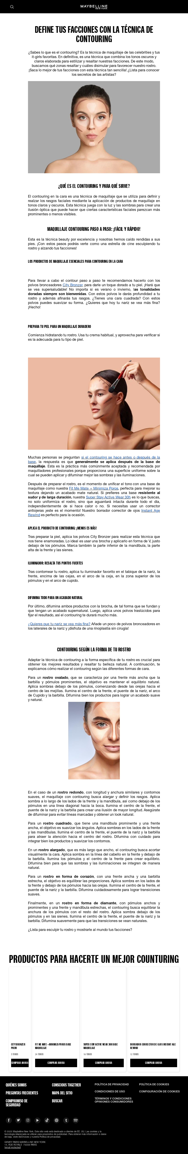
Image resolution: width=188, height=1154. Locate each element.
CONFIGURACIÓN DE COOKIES (159, 1091)
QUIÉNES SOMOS (16, 1085)
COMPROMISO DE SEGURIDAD (17, 1103)
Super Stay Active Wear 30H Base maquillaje (101, 1046)
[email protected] (12, 1147)
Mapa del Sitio (62, 1093)
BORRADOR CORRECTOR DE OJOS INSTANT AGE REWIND (153, 1046)
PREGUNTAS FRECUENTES (22, 1093)
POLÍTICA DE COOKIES (154, 1084)
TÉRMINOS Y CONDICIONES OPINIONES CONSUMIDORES (114, 1100)
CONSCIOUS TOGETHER (66, 1085)
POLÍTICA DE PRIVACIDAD (112, 1084)
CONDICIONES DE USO (110, 1091)
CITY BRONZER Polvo (18, 1046)
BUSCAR (57, 1101)
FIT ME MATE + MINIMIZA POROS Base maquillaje (53, 1046)
